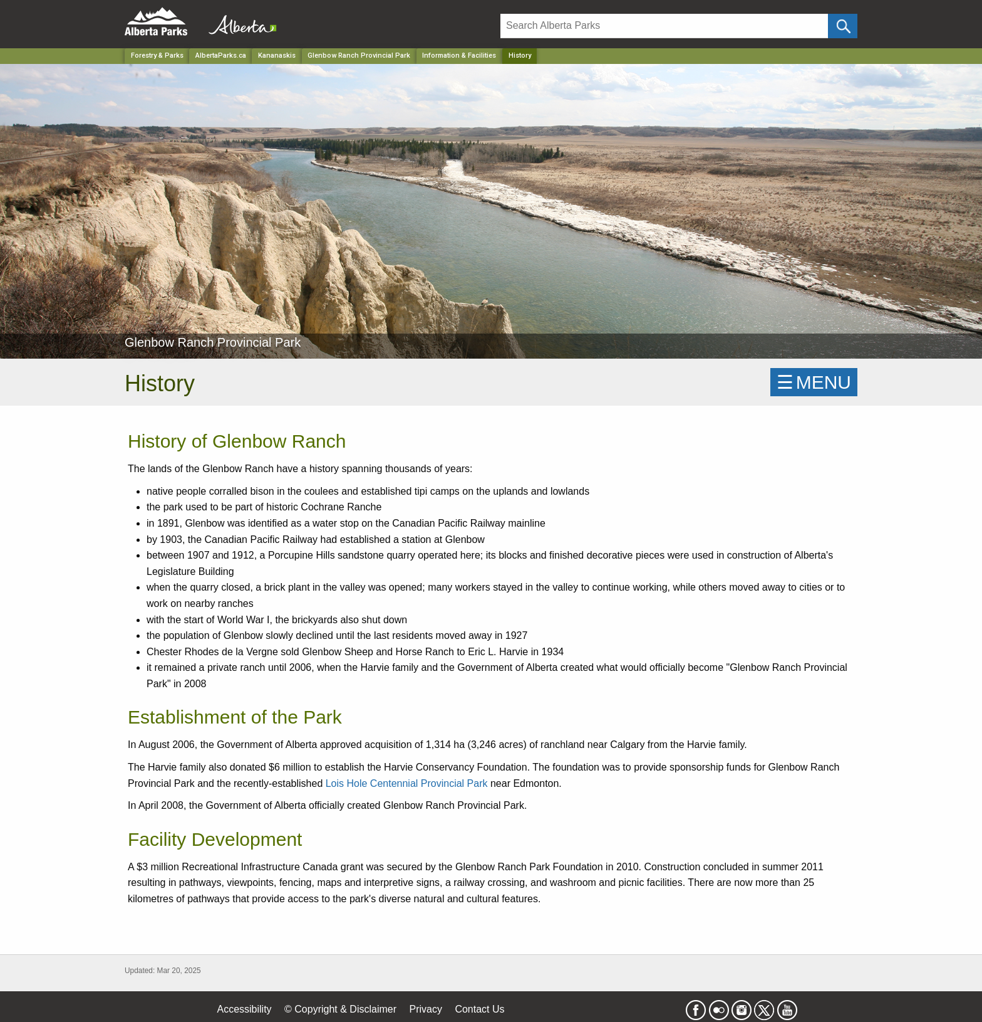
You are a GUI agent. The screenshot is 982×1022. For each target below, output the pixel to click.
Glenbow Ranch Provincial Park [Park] (359, 55)
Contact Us (479, 1009)
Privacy (425, 1009)
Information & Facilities (459, 55)
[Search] (664, 26)
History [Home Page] (520, 55)
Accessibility (244, 1009)
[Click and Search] (842, 26)
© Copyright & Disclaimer (340, 1009)
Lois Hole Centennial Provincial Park (407, 783)
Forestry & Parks (157, 55)
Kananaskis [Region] (277, 55)
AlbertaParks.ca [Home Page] (220, 55)
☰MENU (814, 382)
